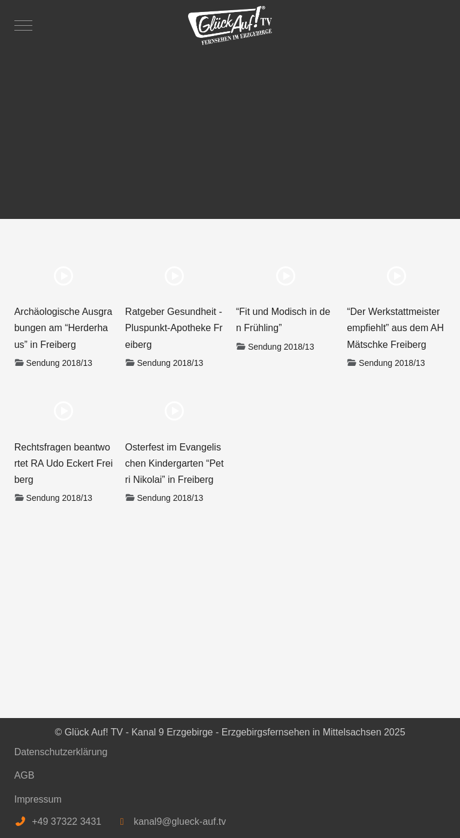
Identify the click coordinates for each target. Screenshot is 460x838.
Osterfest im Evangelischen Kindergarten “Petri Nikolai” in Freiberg (174, 463)
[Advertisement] (230, 129)
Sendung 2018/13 (59, 363)
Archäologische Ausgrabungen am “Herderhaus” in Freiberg (63, 328)
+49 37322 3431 (66, 821)
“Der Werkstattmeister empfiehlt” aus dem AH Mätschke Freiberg (395, 328)
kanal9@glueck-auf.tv (180, 821)
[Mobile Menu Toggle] (23, 25)
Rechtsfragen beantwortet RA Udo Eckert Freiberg (63, 463)
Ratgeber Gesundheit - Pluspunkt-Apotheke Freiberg (174, 328)
